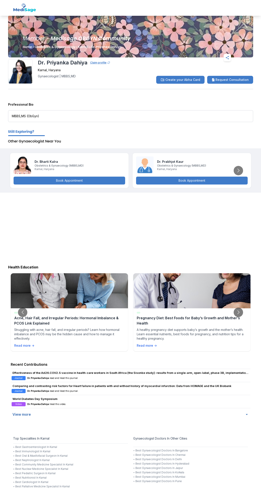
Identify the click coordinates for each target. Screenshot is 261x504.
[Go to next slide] (238, 170)
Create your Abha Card (180, 80)
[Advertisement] (130, 227)
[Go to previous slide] (22, 312)
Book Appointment (69, 180)
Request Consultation (230, 80)
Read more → (24, 345)
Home (27, 47)
